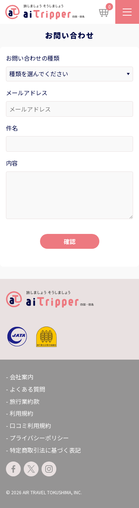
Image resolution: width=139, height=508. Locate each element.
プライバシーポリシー (39, 437)
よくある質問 (27, 389)
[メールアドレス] (69, 109)
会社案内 (21, 376)
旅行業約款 (24, 401)
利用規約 (21, 413)
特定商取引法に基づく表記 (45, 450)
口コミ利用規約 (30, 425)
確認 (70, 241)
